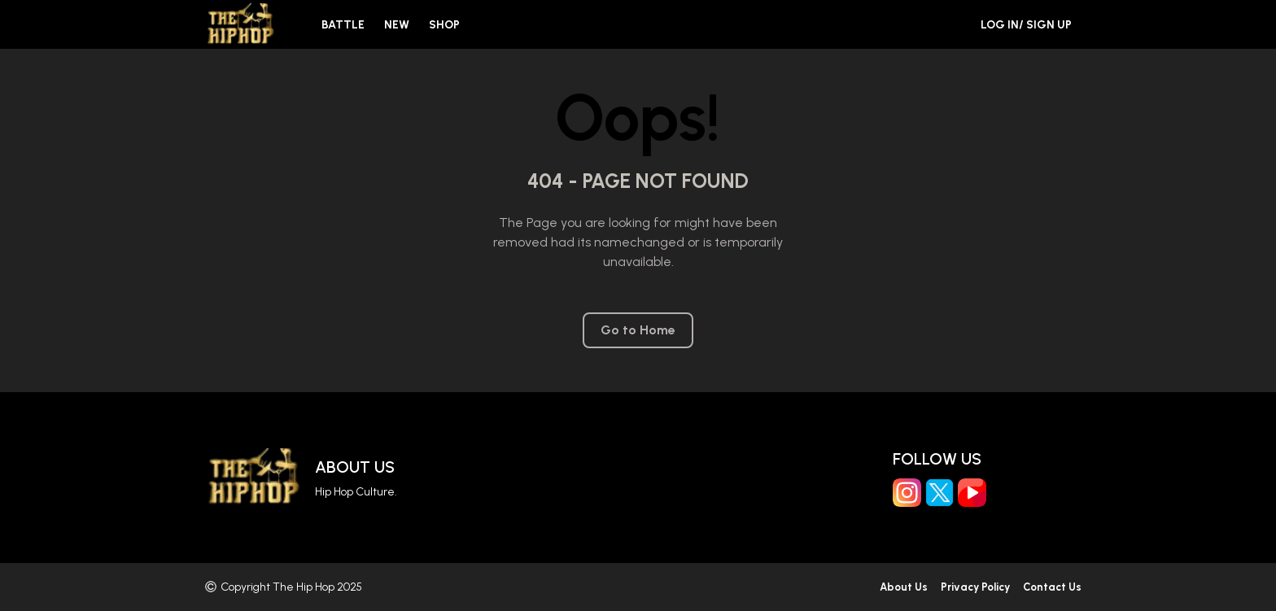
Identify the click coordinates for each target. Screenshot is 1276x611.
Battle (343, 25)
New (396, 25)
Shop (444, 25)
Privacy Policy (975, 587)
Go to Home (638, 330)
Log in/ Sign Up (1026, 25)
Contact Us (1052, 587)
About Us (355, 467)
